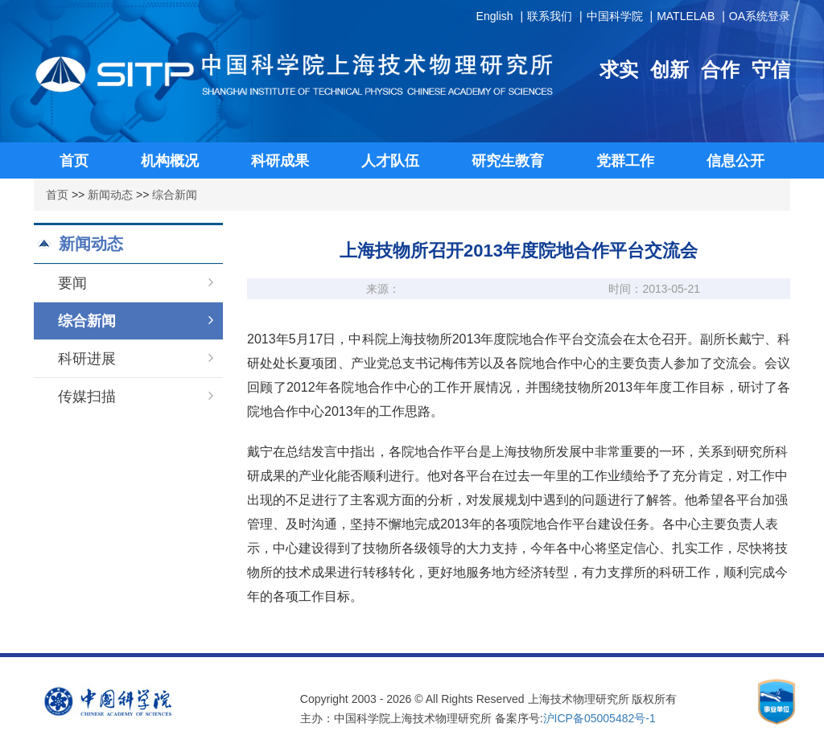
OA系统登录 (759, 16)
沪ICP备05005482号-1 (599, 718)
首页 (57, 194)
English (494, 16)
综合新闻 (174, 194)
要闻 (135, 283)
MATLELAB (686, 16)
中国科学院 (615, 16)
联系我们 (549, 16)
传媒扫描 (135, 396)
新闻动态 (110, 194)
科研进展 (135, 359)
